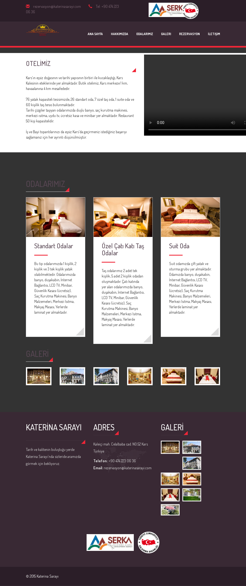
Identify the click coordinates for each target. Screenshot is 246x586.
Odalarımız (144, 34)
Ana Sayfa (95, 34)
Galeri (166, 34)
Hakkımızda (119, 34)
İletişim (214, 34)
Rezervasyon (189, 34)
